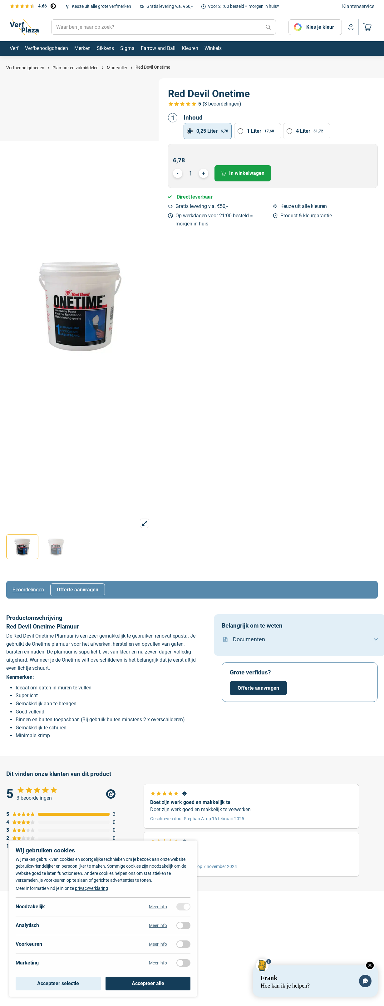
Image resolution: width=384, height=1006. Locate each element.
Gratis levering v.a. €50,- (169, 6)
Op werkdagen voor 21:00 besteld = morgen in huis (214, 220)
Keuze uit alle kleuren (303, 206)
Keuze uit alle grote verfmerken (101, 6)
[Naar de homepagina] (24, 27)
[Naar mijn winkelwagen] (366, 27)
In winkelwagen (242, 173)
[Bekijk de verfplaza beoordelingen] (33, 5)
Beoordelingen (28, 590)
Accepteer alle (148, 983)
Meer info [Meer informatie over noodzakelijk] (158, 906)
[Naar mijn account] (350, 27)
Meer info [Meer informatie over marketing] (158, 962)
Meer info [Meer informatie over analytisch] (158, 925)
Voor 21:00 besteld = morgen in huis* (243, 6)
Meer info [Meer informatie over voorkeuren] (158, 944)
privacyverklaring (91, 888)
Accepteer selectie (58, 983)
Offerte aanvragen (77, 590)
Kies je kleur (320, 27)
